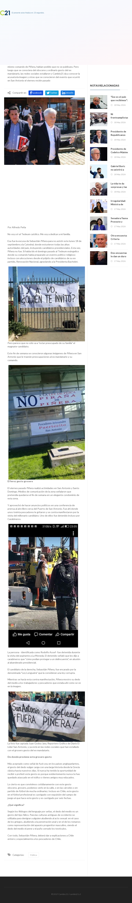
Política (33, 855)
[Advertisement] (44, 194)
